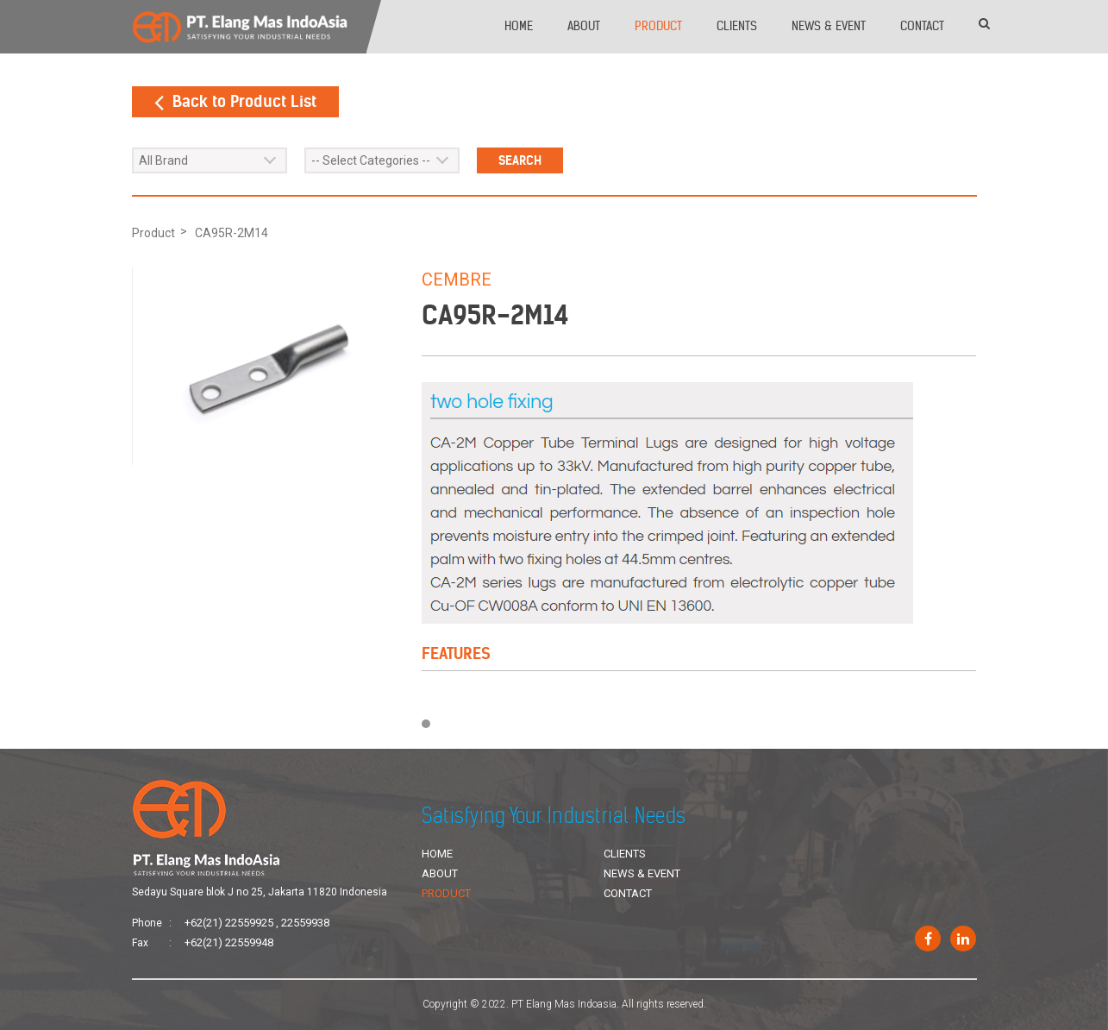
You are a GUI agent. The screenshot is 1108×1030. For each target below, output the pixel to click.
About (583, 26)
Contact (922, 26)
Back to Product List (235, 101)
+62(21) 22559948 (229, 942)
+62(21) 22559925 (229, 922)
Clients (737, 26)
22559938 (305, 922)
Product (658, 26)
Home (518, 26)
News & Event (829, 26)
